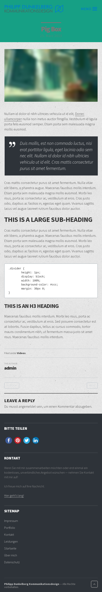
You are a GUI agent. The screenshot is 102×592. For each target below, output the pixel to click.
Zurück (11, 385)
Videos (21, 353)
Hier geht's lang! (14, 495)
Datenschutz (12, 562)
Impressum (11, 521)
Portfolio (9, 528)
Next (92, 385)
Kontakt (9, 534)
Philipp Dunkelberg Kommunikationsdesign (31, 584)
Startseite (10, 548)
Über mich (10, 555)
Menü (86, 8)
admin (10, 368)
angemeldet (27, 406)
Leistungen (11, 541)
